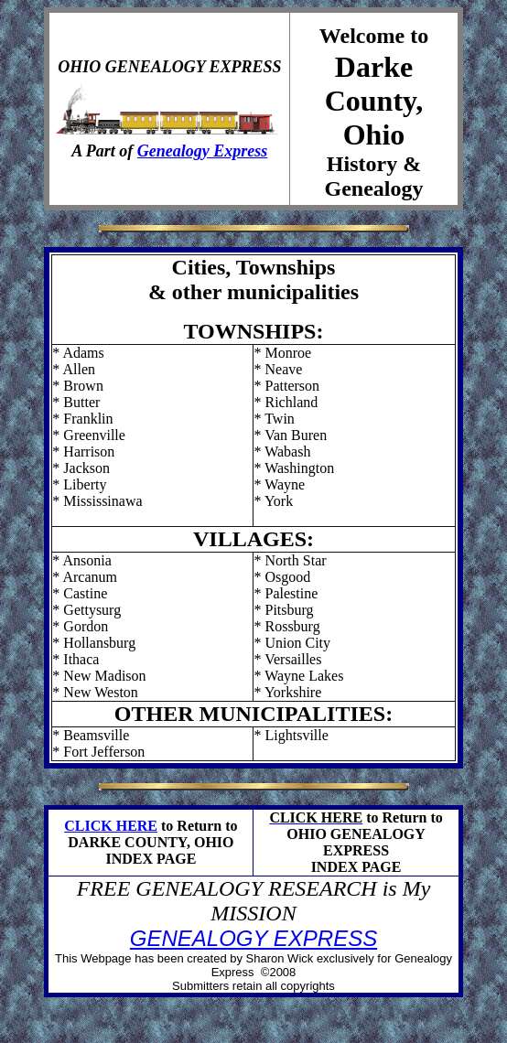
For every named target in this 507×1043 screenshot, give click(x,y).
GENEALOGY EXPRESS (253, 938)
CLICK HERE (110, 825)
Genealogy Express (202, 151)
